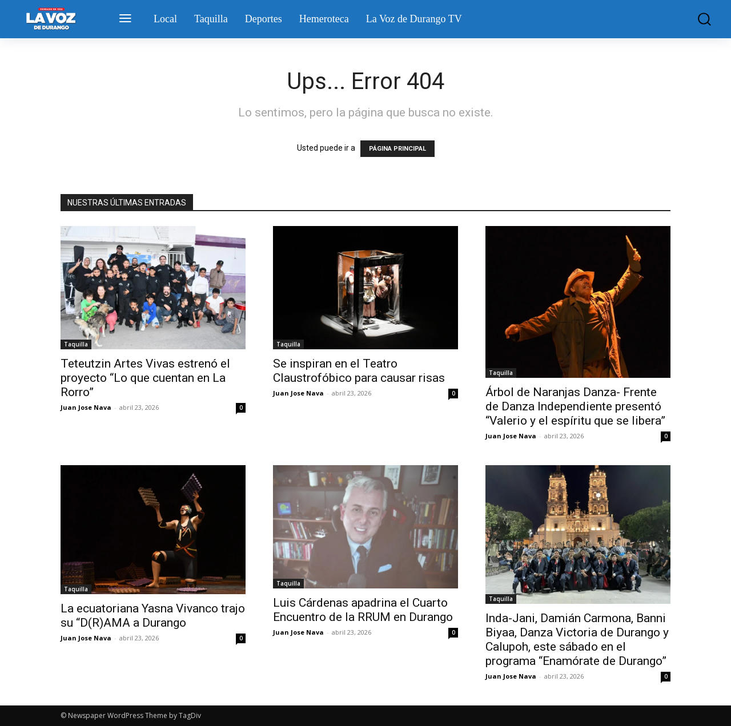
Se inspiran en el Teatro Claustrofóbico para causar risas (359, 371)
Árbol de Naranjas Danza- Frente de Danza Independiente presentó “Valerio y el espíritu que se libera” (575, 406)
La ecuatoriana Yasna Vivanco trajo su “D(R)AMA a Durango (153, 616)
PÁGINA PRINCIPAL (397, 148)
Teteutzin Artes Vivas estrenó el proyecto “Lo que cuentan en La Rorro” (145, 378)
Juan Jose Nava (86, 407)
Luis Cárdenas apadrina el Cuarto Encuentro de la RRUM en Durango (363, 610)
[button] (698, 19)
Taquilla (76, 344)
